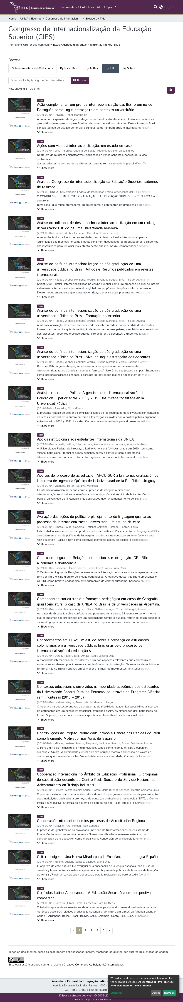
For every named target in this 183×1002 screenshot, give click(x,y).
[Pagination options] (171, 90)
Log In (168, 7)
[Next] (110, 930)
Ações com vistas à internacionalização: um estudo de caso (84, 146)
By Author (91, 68)
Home (12, 19)
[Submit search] (156, 7)
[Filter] (39, 80)
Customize (116, 993)
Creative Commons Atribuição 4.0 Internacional (93, 965)
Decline (156, 993)
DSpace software (70, 996)
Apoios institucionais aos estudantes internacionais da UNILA (85, 439)
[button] (161, 7)
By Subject (130, 68)
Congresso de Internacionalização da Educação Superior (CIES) (63, 19)
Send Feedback (102, 999)
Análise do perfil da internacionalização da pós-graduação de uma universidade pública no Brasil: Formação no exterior (89, 313)
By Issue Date (69, 68)
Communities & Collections (77, 7)
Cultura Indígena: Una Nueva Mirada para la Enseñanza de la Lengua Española (98, 857)
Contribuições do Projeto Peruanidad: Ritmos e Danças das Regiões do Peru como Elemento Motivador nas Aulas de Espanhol (98, 736)
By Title (110, 68)
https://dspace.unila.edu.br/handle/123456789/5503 (86, 45)
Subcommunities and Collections (32, 68)
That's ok (169, 993)
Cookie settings (81, 999)
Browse (79, 80)
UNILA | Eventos (30, 19)
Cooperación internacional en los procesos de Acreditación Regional (91, 821)
